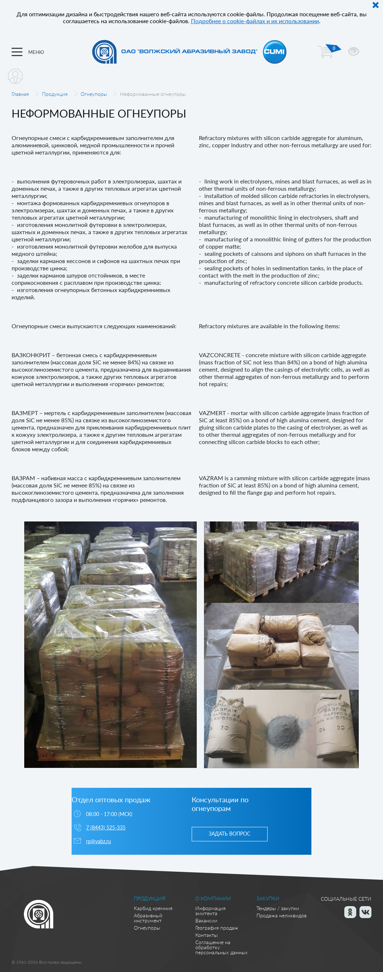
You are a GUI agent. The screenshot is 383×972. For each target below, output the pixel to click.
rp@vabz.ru (98, 841)
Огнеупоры (94, 94)
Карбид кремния (153, 908)
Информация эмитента (210, 910)
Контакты (206, 935)
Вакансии (206, 920)
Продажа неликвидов (281, 915)
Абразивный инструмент (148, 918)
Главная (20, 94)
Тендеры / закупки (277, 908)
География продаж (216, 928)
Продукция (55, 94)
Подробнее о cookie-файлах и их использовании (255, 20)
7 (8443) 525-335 (105, 827)
